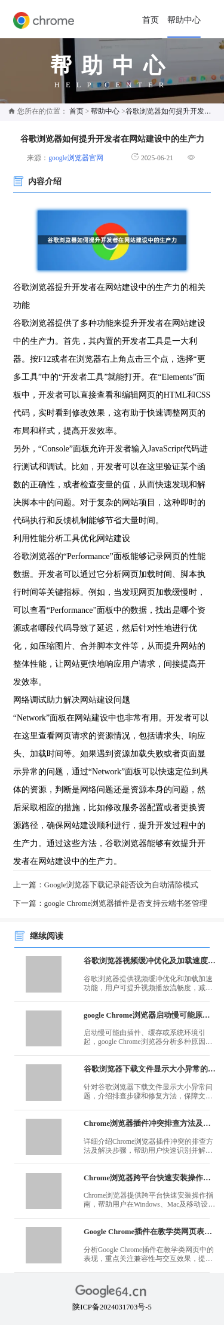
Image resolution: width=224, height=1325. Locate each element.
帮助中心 (184, 20)
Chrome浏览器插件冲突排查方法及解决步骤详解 (150, 1123)
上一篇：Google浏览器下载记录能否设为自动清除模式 (105, 885)
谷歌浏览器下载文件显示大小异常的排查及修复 (150, 1069)
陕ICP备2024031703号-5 (112, 1307)
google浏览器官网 (75, 158)
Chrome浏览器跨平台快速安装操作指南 (150, 1178)
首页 (150, 20)
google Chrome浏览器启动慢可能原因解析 (150, 1015)
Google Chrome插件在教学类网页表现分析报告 (150, 1232)
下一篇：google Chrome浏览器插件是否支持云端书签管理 (110, 903)
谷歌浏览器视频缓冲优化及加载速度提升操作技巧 (150, 961)
